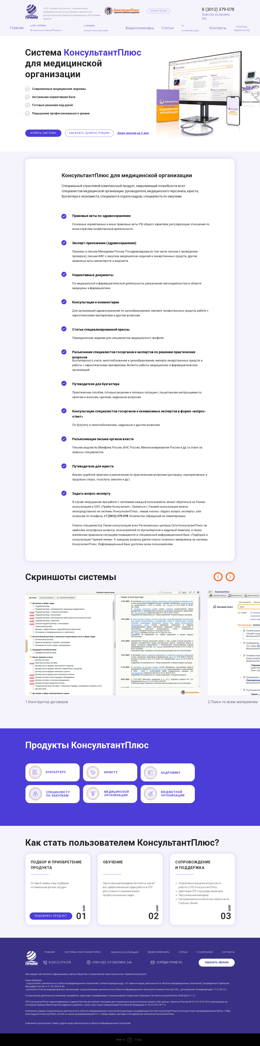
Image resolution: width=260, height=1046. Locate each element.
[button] (43, 133)
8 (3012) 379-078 (218, 9)
